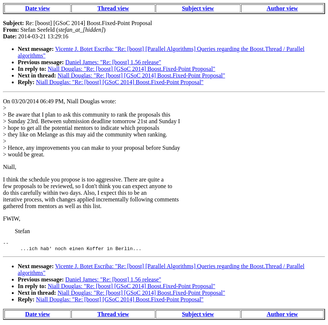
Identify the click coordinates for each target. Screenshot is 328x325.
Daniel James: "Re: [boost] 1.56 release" (113, 62)
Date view (37, 8)
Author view (282, 8)
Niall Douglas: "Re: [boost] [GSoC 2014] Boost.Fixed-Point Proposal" (131, 69)
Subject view (198, 8)
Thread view (113, 8)
